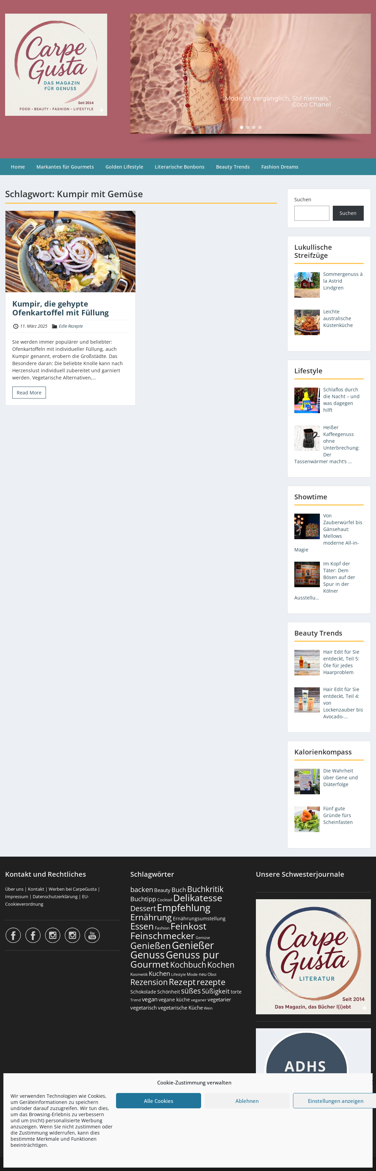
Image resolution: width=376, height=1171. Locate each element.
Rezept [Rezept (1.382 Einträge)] (182, 981)
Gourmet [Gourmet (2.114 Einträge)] (149, 964)
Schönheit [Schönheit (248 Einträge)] (168, 991)
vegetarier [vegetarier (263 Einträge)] (219, 999)
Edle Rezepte (71, 326)
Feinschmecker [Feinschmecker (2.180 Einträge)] (162, 935)
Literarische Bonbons (180, 166)
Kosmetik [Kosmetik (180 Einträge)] (139, 974)
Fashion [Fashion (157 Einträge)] (162, 928)
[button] (241, 127)
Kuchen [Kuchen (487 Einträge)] (159, 973)
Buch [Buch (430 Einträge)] (178, 890)
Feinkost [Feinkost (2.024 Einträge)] (188, 926)
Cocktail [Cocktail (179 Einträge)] (164, 900)
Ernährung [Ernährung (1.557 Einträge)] (151, 917)
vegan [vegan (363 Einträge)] (150, 999)
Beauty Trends (233, 166)
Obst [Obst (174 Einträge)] (212, 974)
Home (18, 166)
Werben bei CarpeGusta (73, 889)
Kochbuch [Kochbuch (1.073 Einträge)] (188, 964)
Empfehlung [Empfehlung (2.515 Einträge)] (183, 907)
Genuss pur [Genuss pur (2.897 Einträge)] (192, 955)
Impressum (16, 896)
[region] (250, 79)
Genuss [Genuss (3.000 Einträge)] (147, 955)
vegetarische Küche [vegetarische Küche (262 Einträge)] (180, 1007)
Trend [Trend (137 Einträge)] (135, 999)
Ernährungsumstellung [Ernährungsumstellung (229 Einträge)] (199, 918)
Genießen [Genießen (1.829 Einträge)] (150, 945)
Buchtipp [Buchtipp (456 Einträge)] (143, 899)
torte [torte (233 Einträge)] (236, 991)
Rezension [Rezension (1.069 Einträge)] (149, 982)
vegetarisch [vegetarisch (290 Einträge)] (143, 1007)
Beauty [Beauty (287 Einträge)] (162, 890)
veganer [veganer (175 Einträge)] (199, 1000)
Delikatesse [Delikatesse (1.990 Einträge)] (197, 897)
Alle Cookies (158, 1100)
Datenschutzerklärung (55, 896)
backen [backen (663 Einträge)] (141, 889)
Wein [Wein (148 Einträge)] (208, 1008)
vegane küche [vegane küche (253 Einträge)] (174, 999)
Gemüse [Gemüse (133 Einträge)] (203, 937)
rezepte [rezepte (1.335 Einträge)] (211, 981)
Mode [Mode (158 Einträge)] (192, 974)
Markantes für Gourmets (65, 166)
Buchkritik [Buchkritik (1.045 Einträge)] (205, 889)
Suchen (302, 199)
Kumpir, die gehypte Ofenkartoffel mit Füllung (60, 307)
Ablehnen (247, 1100)
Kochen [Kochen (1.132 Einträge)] (220, 964)
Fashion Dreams (279, 166)
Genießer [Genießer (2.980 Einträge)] (193, 945)
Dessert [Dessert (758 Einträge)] (143, 908)
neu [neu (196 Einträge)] (203, 974)
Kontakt (36, 889)
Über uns (14, 889)
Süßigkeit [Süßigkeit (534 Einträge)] (216, 991)
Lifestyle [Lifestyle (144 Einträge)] (178, 974)
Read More (29, 392)
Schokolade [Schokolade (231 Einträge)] (143, 991)
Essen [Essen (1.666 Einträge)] (142, 926)
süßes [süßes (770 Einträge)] (191, 991)
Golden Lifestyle (124, 166)
